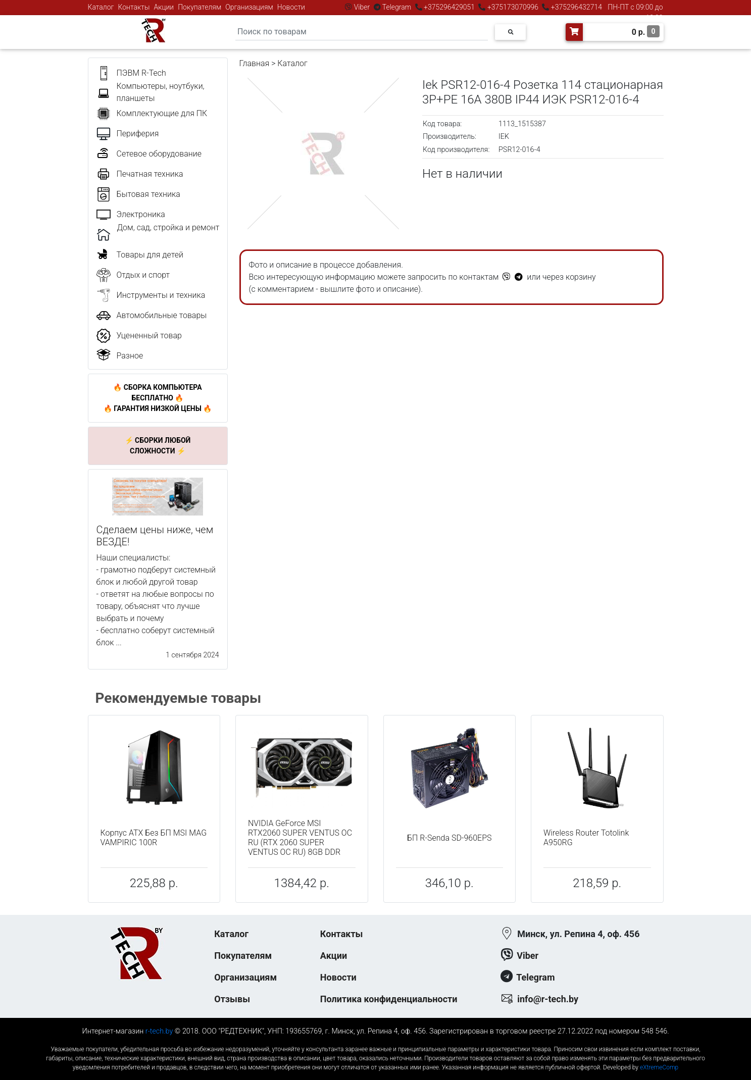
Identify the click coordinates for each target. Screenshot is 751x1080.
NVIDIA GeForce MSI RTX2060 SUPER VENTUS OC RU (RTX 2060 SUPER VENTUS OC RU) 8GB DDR (300, 837)
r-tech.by (159, 1031)
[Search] (361, 32)
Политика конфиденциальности (389, 999)
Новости (291, 7)
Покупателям (199, 7)
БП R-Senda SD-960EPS (449, 838)
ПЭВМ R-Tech (141, 73)
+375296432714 (575, 7)
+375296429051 (449, 7)
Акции (164, 7)
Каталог (101, 7)
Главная (254, 63)
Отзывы (232, 999)
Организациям (249, 7)
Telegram (397, 7)
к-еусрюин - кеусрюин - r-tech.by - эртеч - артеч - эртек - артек (375, 1041)
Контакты (134, 7)
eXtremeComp (659, 1067)
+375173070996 (511, 7)
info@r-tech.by (547, 999)
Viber (361, 7)
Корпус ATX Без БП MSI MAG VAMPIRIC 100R (154, 837)
